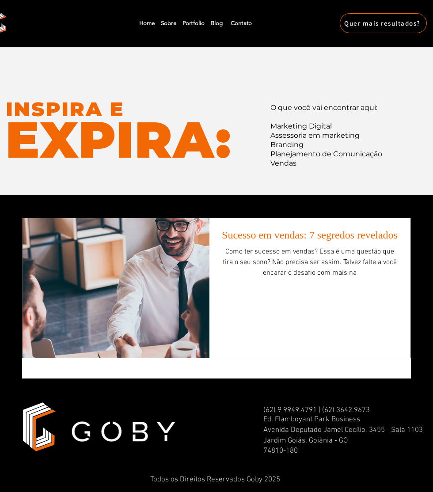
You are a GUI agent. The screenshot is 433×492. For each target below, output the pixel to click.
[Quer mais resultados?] (383, 23)
